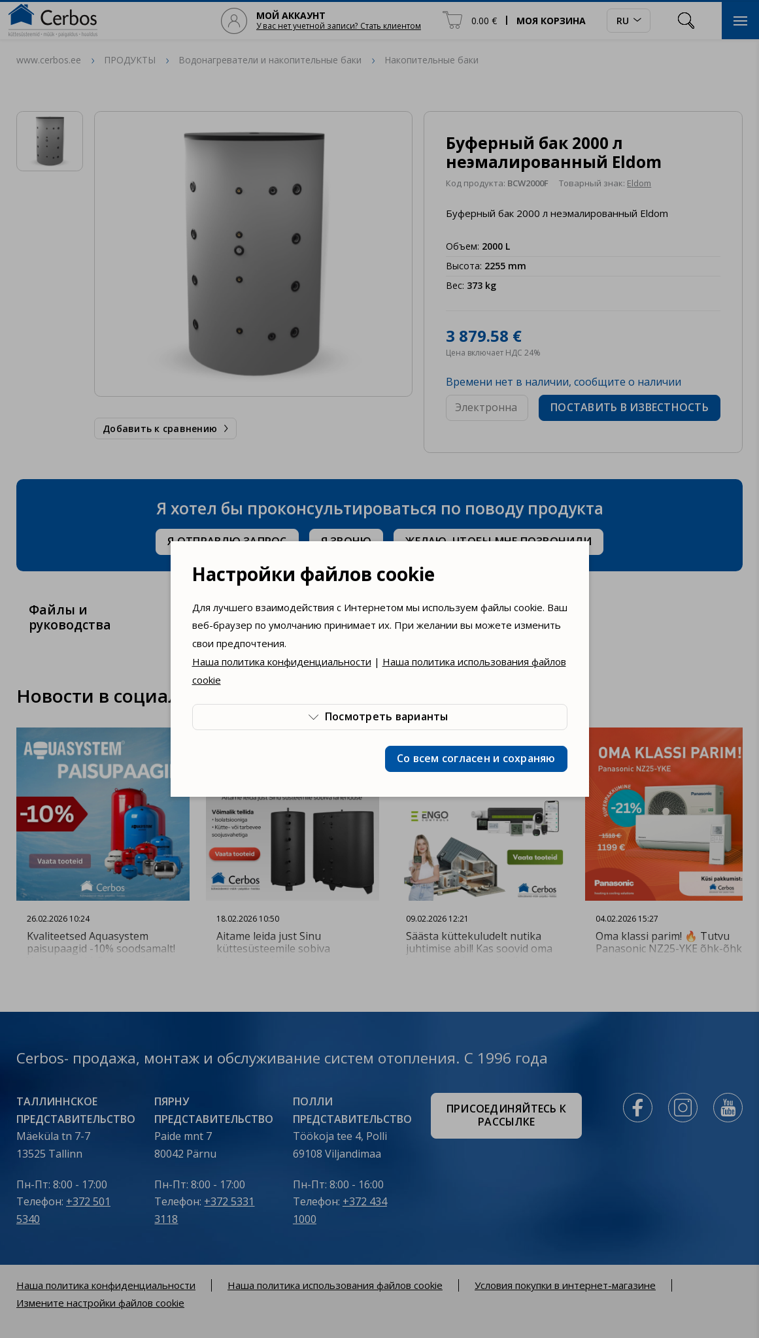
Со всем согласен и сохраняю (476, 758)
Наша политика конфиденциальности (281, 661)
